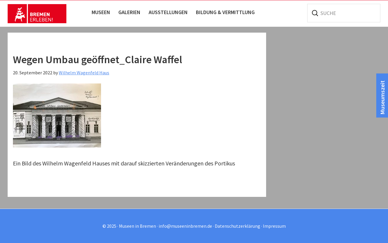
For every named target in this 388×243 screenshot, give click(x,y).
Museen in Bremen (37, 13)
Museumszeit (382, 98)
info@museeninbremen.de (185, 226)
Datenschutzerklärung (237, 226)
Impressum (274, 226)
